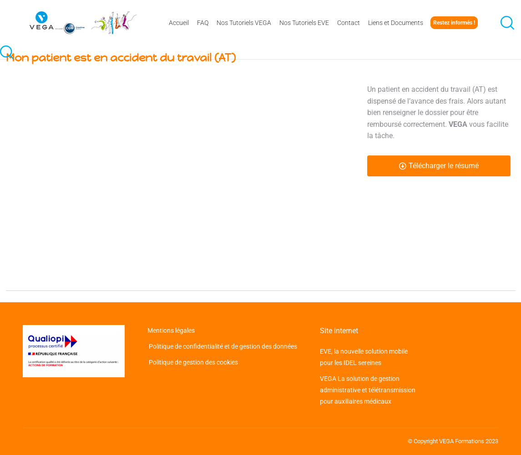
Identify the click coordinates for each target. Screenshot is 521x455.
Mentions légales (171, 330)
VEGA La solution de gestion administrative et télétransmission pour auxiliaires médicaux (367, 390)
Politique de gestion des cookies (192, 362)
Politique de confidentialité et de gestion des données (222, 346)
